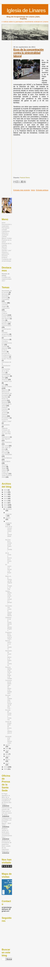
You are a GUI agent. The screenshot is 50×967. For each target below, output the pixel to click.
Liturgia (4, 229)
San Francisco (7, 442)
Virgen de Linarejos (5, 472)
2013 (5, 503)
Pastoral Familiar (4, 408)
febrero (7, 759)
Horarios (5, 255)
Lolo (3, 385)
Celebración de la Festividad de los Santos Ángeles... (8, 624)
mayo (7, 750)
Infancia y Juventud (5, 234)
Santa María (6, 461)
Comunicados (6, 325)
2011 (5, 507)
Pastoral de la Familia (6, 244)
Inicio (33, 190)
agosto (7, 745)
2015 (5, 498)
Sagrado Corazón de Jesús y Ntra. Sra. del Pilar (6, 430)
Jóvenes (5, 379)
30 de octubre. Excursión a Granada (8, 558)
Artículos (5, 294)
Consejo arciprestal (5, 333)
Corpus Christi (7, 336)
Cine (3, 320)
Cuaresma (5, 339)
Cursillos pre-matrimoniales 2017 (6, 279)
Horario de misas (6, 274)
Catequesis (6, 231)
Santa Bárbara (7, 458)
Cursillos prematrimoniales (7, 342)
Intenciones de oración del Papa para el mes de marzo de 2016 (7, 811)
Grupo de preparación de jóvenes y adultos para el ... (8, 728)
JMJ (3, 378)
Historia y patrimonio (5, 253)
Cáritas (4, 236)
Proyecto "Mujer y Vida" (6, 420)
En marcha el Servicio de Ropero (8, 569)
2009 (5, 769)
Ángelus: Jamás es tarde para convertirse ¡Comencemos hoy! (7, 833)
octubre (7, 518)
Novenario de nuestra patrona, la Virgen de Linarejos (8, 658)
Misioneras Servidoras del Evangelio (7, 393)
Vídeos (4, 470)
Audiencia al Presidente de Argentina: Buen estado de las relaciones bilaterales (6, 846)
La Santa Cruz (7, 381)
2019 (5, 490)
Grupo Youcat (6, 358)
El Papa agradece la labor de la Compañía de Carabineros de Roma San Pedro (6, 799)
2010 (5, 767)
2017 (5, 494)
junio (7, 748)
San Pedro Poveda (5, 451)
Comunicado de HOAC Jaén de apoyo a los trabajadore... (8, 687)
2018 (5, 492)
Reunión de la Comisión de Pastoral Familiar (8, 545)
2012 (5, 505)
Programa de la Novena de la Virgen (8, 636)
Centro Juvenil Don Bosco (7, 317)
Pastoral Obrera (25, 177)
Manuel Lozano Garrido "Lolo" (6, 248)
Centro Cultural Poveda (4, 313)
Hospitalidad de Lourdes (6, 375)
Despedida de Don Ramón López (8, 740)
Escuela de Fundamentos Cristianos (6, 355)
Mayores (5, 390)
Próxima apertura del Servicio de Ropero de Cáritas (8, 672)
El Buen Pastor (4, 350)
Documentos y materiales (7, 225)
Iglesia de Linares (26, 10)
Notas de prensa (5, 399)
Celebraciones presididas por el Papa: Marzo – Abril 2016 (7, 821)
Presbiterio (5, 418)
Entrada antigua (42, 190)
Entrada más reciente (21, 190)
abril (6, 754)
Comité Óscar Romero (6, 323)
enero (7, 763)
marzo (7, 756)
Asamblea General (5, 296)
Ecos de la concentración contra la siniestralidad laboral (28, 52)
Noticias (4, 402)
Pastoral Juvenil (4, 411)
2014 (5, 500)
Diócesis (5, 348)
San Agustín (6, 439)
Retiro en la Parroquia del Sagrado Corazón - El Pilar (8, 582)
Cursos (4, 346)
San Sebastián (7, 454)
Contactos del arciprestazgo (6, 260)
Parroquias (5, 228)
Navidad (4, 397)
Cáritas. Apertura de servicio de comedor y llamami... (8, 597)
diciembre (8, 509)
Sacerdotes (6, 425)
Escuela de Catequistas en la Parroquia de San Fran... (8, 701)
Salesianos (5, 437)
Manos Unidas (7, 238)
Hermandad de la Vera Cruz (6, 370)
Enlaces (4, 257)
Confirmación (6, 329)
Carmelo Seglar (5, 305)
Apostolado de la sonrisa (7, 291)
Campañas (5, 299)
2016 (5, 496)
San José (5, 446)
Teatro (4, 468)
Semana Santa (5, 465)
